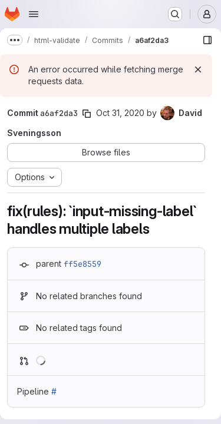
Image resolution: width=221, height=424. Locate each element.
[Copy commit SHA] (87, 114)
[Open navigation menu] (33, 14)
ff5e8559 (82, 264)
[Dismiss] (198, 69)
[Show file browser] (207, 40)
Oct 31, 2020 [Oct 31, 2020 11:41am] (120, 113)
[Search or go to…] (175, 14)
